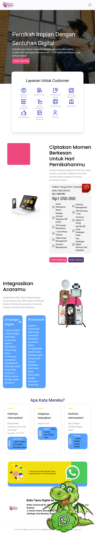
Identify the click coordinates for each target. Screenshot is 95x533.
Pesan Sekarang (21, 61)
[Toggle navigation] (90, 5)
